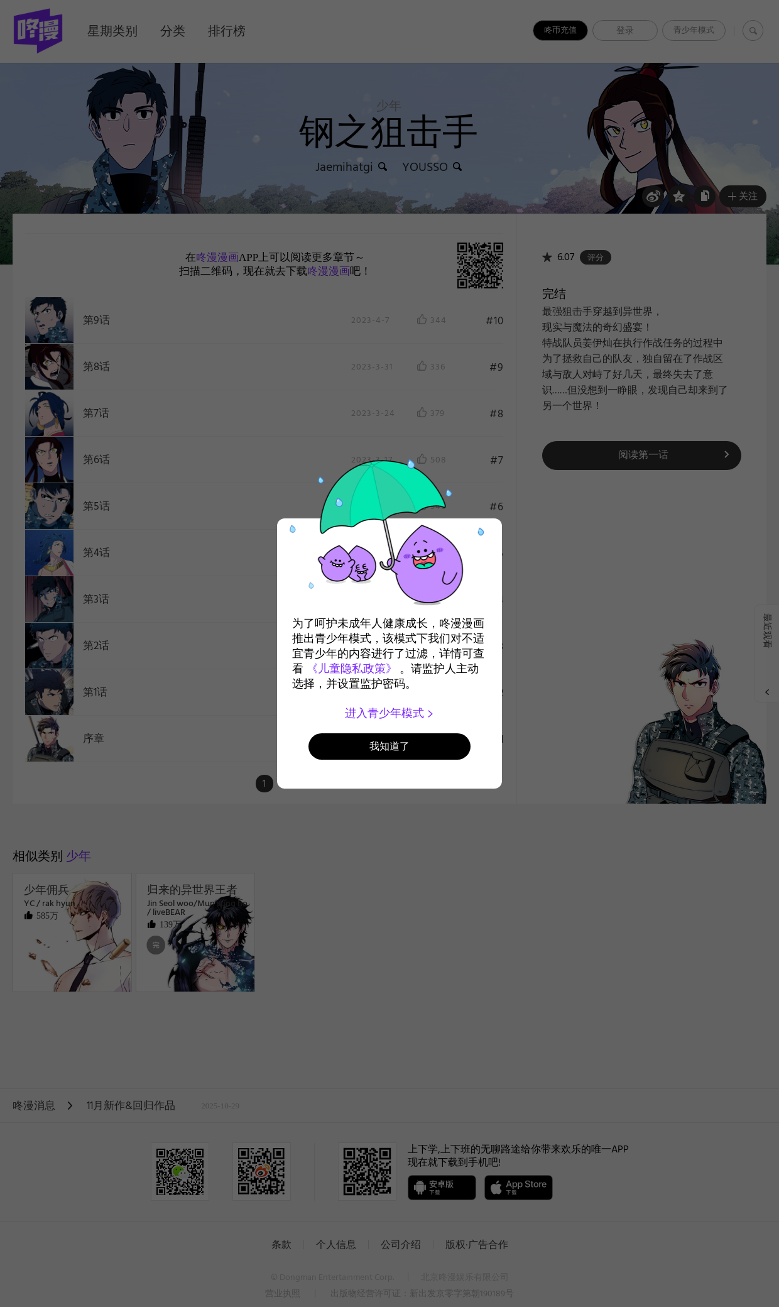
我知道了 (389, 746)
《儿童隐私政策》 (352, 668)
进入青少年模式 (390, 713)
